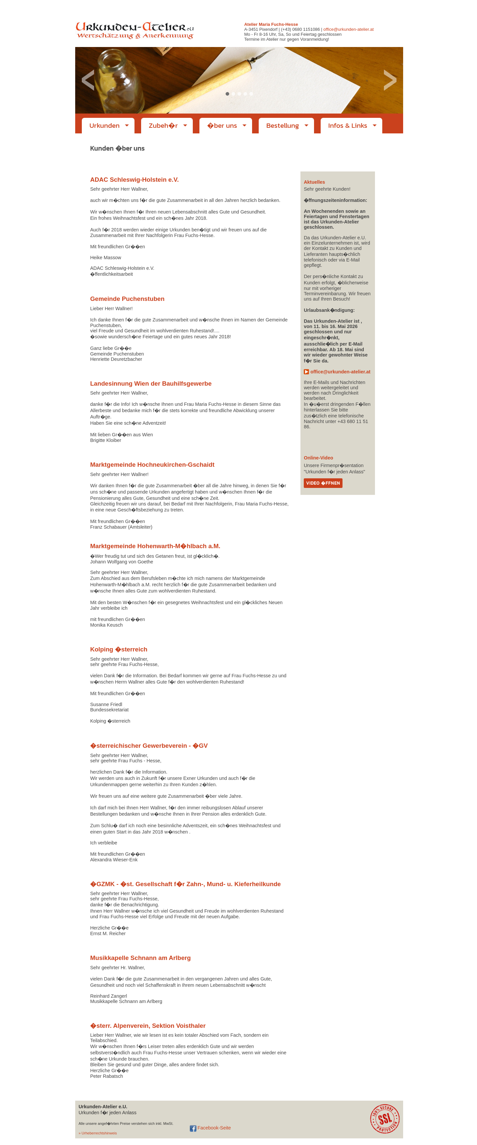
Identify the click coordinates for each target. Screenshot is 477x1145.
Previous (88, 80)
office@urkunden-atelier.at (380, 9)
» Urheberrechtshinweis (98, 1133)
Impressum (346, 9)
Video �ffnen (323, 483)
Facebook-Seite (214, 1127)
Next (390, 80)
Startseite (327, 9)
